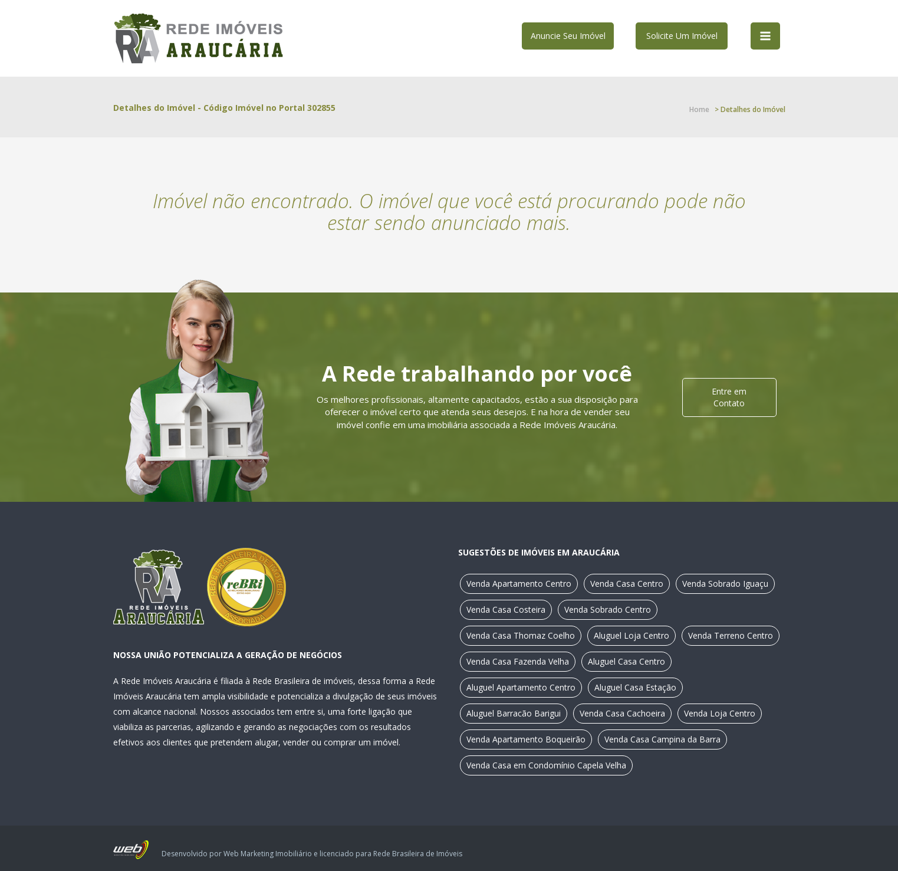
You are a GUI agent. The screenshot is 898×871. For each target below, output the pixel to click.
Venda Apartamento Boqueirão (525, 739)
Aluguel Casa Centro (626, 661)
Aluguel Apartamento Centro (520, 687)
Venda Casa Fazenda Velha (517, 661)
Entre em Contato (729, 397)
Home (699, 109)
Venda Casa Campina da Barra (662, 739)
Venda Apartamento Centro (518, 583)
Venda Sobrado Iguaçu (725, 583)
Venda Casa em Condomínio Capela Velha (546, 765)
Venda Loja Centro (719, 713)
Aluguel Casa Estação (635, 687)
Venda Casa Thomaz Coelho (520, 635)
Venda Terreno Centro (730, 635)
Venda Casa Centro (626, 583)
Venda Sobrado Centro (607, 609)
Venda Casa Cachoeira (622, 713)
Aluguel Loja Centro (631, 635)
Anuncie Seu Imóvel (568, 35)
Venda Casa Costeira (505, 609)
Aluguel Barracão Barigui (513, 713)
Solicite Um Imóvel (682, 35)
